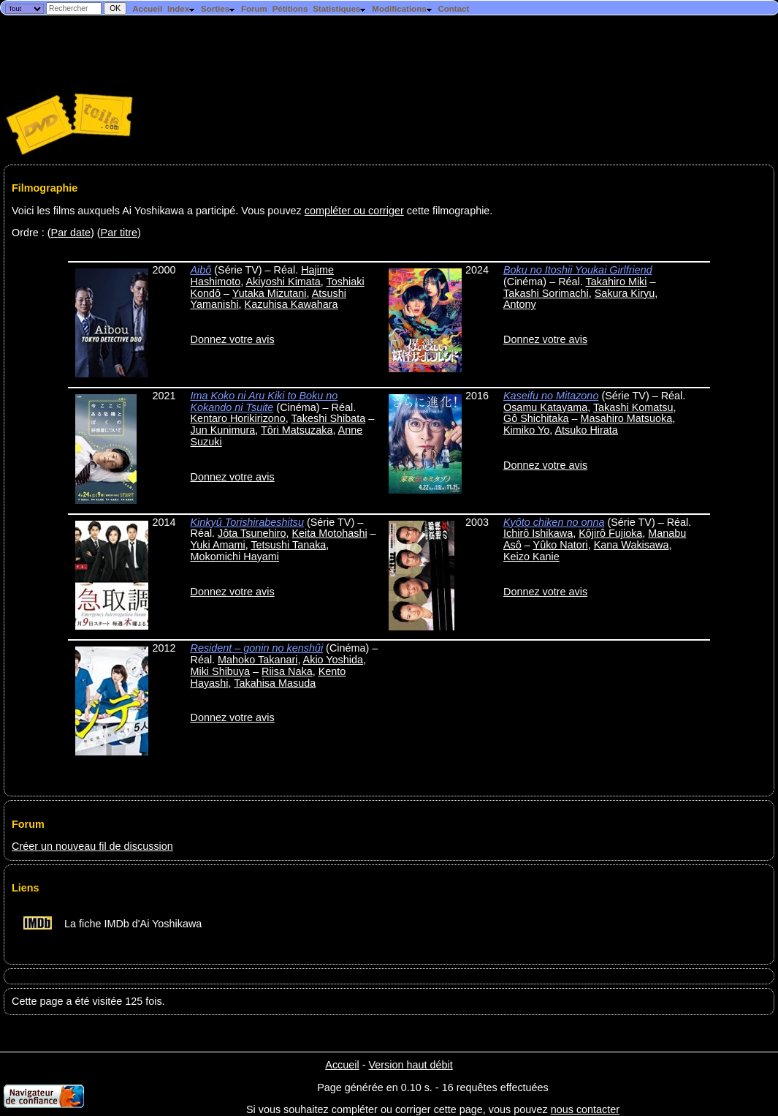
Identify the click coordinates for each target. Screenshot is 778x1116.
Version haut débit (410, 1065)
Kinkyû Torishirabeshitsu (246, 522)
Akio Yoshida (333, 660)
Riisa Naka (287, 671)
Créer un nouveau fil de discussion (92, 846)
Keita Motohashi (329, 533)
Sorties (218, 8)
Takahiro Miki (616, 281)
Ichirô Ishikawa (538, 533)
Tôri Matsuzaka (296, 430)
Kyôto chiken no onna (553, 522)
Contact (453, 8)
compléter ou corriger (354, 210)
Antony (519, 304)
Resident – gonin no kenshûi (256, 648)
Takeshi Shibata (328, 418)
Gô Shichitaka (536, 418)
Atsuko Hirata (585, 430)
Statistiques (340, 8)
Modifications (402, 8)
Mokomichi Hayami (234, 556)
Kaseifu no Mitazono (550, 395)
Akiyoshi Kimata (282, 281)
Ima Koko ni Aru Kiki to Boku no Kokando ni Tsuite (263, 401)
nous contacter (585, 1109)
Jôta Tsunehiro (252, 533)
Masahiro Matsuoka (627, 418)
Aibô (200, 270)
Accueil (147, 8)
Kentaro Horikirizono (237, 418)
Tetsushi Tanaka (288, 545)
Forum (254, 8)
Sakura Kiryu (625, 293)
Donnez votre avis (232, 339)
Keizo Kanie (531, 556)
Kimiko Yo (526, 430)
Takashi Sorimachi (546, 293)
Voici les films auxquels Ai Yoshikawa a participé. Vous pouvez (158, 210)
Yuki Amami (217, 545)
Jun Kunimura (222, 430)
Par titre (119, 232)
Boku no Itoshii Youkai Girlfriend (577, 270)
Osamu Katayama (545, 407)
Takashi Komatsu (633, 407)
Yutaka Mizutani (269, 293)
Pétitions (290, 8)
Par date (71, 232)
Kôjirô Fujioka (610, 533)
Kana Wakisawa (631, 545)
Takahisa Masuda (275, 683)
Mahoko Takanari (257, 660)
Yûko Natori (560, 545)
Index (181, 8)
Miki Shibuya (220, 671)
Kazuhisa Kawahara (291, 304)
